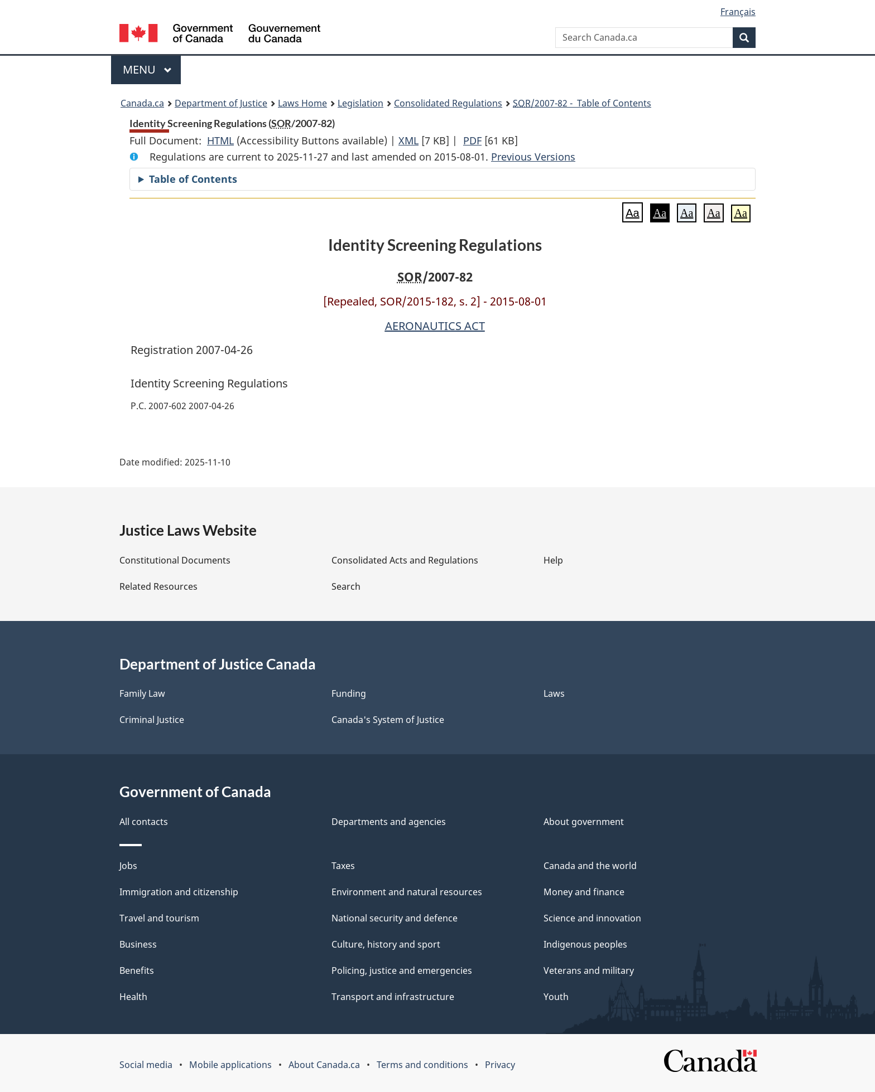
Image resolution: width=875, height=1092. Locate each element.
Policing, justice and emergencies (401, 970)
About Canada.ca (324, 1065)
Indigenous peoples (585, 944)
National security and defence (394, 918)
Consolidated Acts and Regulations (404, 560)
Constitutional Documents (174, 560)
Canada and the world (590, 866)
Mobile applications (230, 1065)
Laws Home (302, 103)
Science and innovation (592, 918)
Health (133, 997)
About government (584, 822)
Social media (145, 1065)
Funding (348, 693)
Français (738, 12)
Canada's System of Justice (387, 720)
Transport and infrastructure (392, 997)
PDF (472, 140)
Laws (554, 693)
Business (138, 944)
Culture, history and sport (385, 944)
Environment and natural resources (406, 892)
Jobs (128, 866)
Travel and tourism (159, 918)
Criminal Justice (151, 720)
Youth (556, 997)
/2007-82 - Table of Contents (582, 103)
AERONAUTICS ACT (435, 325)
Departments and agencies (388, 822)
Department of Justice (221, 103)
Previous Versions (533, 156)
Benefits (136, 970)
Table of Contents (193, 179)
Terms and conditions (422, 1065)
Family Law (142, 693)
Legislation (360, 103)
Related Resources (158, 586)
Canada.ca (142, 103)
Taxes (343, 866)
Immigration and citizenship (178, 892)
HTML (220, 140)
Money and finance (584, 892)
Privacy (500, 1065)
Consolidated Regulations (448, 103)
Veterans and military (589, 970)
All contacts (143, 822)
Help (553, 560)
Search (345, 586)
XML (408, 140)
